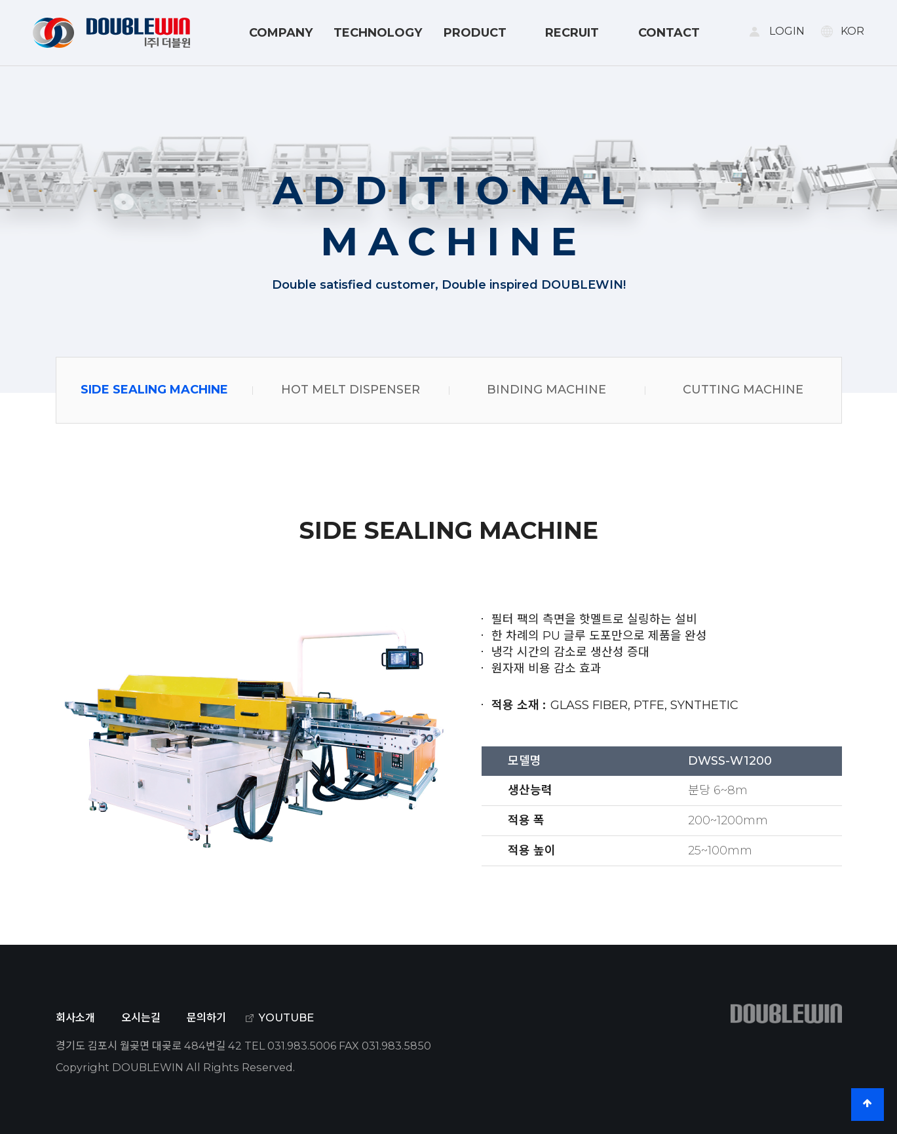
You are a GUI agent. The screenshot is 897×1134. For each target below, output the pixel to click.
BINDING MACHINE (546, 389)
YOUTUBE (286, 1017)
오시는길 (141, 1017)
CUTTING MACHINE (743, 389)
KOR (852, 31)
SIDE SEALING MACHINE (154, 389)
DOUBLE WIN (111, 33)
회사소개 (75, 1017)
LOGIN (787, 31)
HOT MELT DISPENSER (350, 389)
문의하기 (206, 1017)
